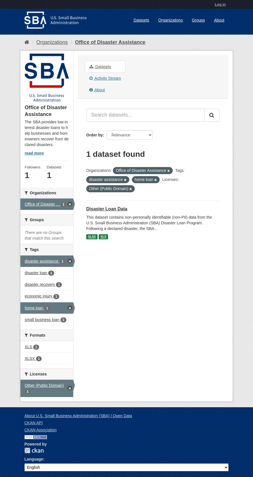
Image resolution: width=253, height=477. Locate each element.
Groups (198, 20)
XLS (103, 236)
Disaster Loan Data (106, 208)
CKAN (34, 450)
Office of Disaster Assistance (110, 42)
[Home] (26, 42)
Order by (94, 135)
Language (33, 459)
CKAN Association (40, 430)
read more (34, 153)
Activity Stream (105, 78)
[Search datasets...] (145, 115)
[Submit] (212, 115)
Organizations (170, 20)
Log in (220, 4)
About (219, 20)
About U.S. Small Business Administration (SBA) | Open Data (78, 415)
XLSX (92, 236)
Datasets (141, 20)
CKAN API (33, 423)
